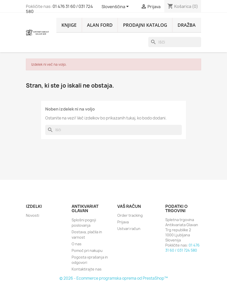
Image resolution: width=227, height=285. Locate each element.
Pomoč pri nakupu (87, 250)
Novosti (32, 215)
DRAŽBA (186, 25)
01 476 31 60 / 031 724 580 (59, 9)
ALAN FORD (100, 25)
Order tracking (130, 215)
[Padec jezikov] (116, 7)
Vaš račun (129, 206)
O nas (77, 243)
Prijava (123, 222)
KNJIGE (69, 25)
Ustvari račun (128, 228)
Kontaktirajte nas (87, 269)
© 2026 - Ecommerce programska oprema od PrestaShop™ (113, 278)
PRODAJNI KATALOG (145, 25)
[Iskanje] (174, 42)
